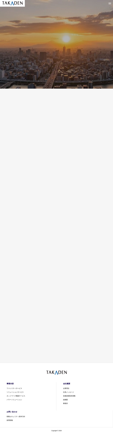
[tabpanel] (56, 44)
